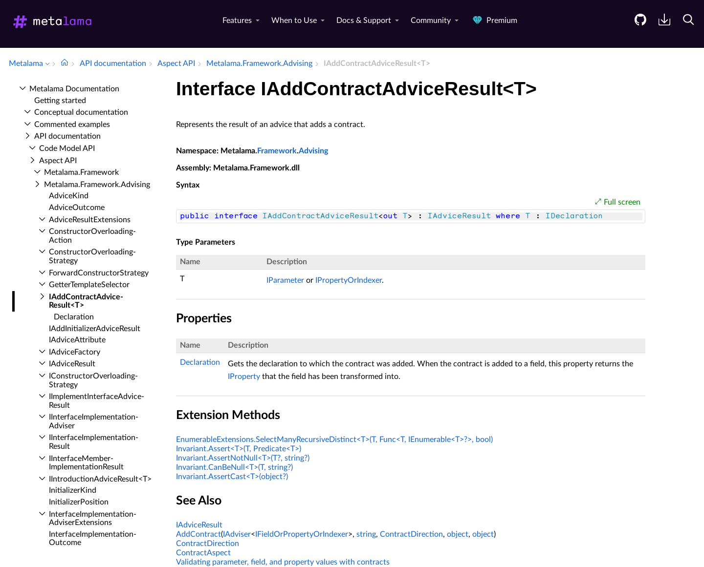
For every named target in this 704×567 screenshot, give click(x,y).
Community (431, 20)
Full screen (622, 202)
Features (237, 20)
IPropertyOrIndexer (348, 280)
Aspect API (58, 161)
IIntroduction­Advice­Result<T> (100, 479)
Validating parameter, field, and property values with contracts (283, 562)
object (457, 534)
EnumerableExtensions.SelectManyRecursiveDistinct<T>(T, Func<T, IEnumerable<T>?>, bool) (334, 439)
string (366, 534)
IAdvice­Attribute (77, 340)
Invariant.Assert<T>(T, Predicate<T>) (238, 449)
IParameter (285, 280)
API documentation (67, 136)
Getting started (60, 101)
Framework (277, 151)
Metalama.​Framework (81, 172)
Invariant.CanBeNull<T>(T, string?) (234, 467)
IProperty (244, 376)
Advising (313, 151)
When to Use (294, 20)
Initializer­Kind (72, 490)
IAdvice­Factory (74, 352)
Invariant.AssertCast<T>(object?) (232, 477)
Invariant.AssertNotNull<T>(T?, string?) (242, 458)
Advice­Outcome (77, 207)
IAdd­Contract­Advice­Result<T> (86, 301)
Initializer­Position (79, 502)
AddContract (198, 534)
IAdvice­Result (72, 364)
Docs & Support (363, 20)
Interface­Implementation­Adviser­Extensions (92, 518)
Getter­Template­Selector (89, 285)
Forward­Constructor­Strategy (99, 273)
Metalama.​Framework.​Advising (97, 185)
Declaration (74, 317)
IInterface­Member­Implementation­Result (86, 463)
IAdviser (237, 534)
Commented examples (72, 124)
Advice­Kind (68, 196)
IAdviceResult (199, 525)
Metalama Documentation (74, 89)
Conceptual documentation (81, 112)
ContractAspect (203, 553)
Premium (493, 20)
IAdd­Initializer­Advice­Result (94, 329)
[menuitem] (637, 27)
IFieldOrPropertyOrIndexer (301, 534)
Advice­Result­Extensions (90, 220)
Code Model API (67, 148)
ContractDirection (411, 534)
